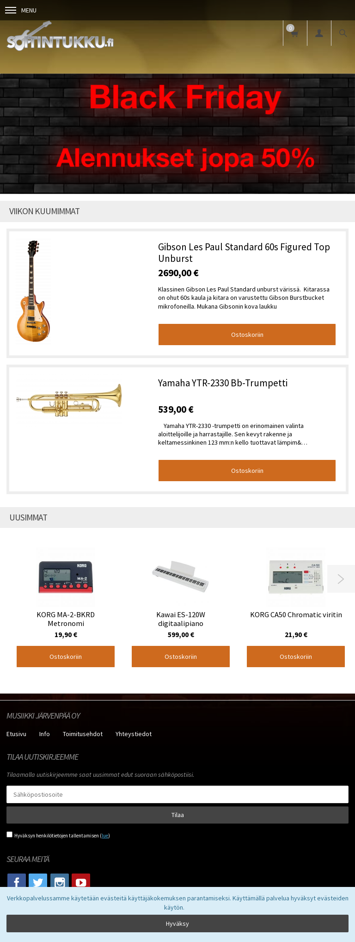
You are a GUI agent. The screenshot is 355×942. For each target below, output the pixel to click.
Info (44, 734)
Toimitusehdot (83, 734)
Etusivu (16, 734)
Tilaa (177, 815)
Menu (21, 10)
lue (105, 835)
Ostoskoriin (247, 334)
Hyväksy (177, 923)
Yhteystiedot (134, 734)
